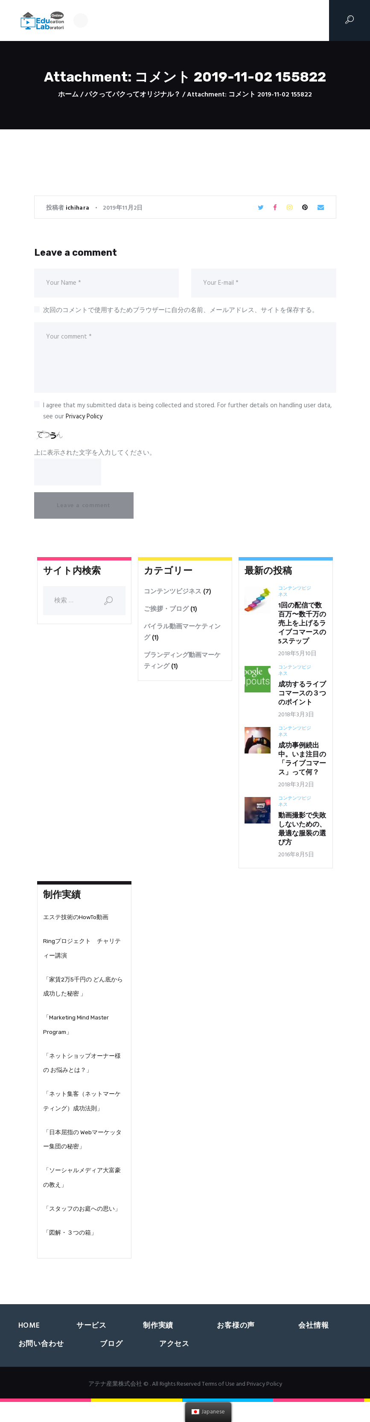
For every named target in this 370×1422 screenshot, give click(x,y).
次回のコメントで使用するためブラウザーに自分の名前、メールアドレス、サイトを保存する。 (180, 310)
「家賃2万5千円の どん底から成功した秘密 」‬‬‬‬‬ (83, 993)
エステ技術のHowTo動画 (75, 920)
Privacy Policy (84, 417)
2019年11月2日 (123, 208)
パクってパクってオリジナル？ (133, 95)
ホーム (68, 95)
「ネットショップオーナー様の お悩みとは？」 (82, 1074)
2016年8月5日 (296, 857)
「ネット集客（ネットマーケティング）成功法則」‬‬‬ (82, 1114)
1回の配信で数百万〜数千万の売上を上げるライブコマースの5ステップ (302, 626)
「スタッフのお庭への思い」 (82, 1227)
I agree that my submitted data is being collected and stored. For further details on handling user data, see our (187, 411)
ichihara (78, 208)
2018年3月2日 (296, 787)
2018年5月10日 (297, 656)
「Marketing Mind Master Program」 (76, 1033)
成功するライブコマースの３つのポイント (302, 696)
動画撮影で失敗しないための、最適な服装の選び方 (302, 832)
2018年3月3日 (296, 717)
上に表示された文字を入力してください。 (95, 453)
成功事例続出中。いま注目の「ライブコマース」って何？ (302, 762)
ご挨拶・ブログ (166, 611)
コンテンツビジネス (172, 594)
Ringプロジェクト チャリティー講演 (82, 953)
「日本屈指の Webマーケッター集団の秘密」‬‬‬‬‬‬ (82, 1154)
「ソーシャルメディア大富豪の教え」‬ (82, 1195)
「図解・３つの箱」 (70, 1252)
